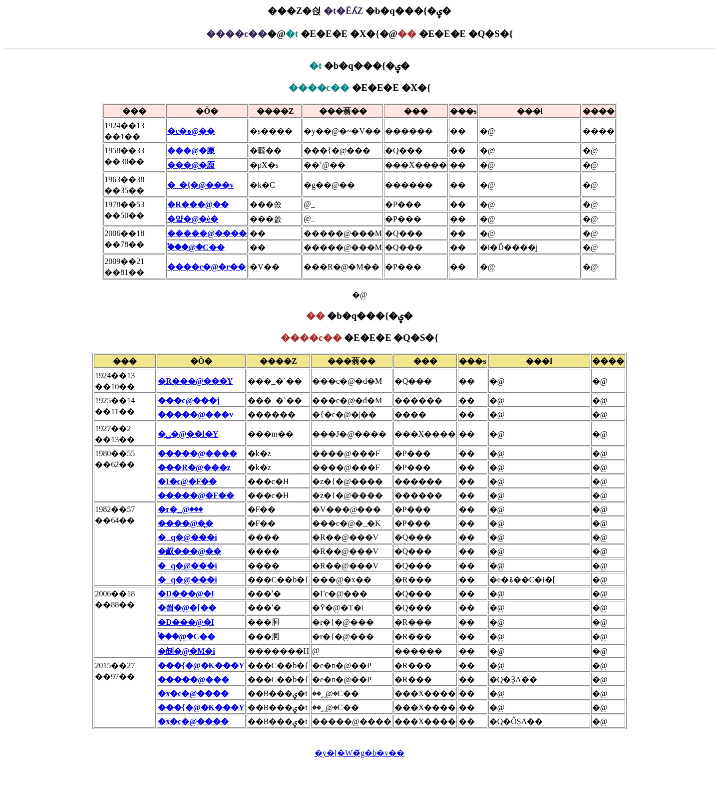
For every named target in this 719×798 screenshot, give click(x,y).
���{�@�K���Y (201, 665)
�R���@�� (197, 204)
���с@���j (188, 400)
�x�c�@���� (193, 693)
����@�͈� (185, 523)
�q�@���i (187, 537)
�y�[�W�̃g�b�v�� (359, 753)
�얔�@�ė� (192, 219)
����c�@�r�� (206, 267)
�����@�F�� (196, 495)
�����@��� (193, 679)
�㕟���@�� (189, 551)
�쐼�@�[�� (187, 607)
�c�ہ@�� (191, 131)
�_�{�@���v (200, 185)
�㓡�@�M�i (186, 651)
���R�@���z (194, 467)
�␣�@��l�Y (188, 434)
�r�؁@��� (180, 509)
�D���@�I (186, 593)
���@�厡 (191, 150)
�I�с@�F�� (187, 481)
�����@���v (195, 414)
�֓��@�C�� (195, 247)
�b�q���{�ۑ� (359, 65)
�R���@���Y (195, 381)
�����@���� (207, 233)
